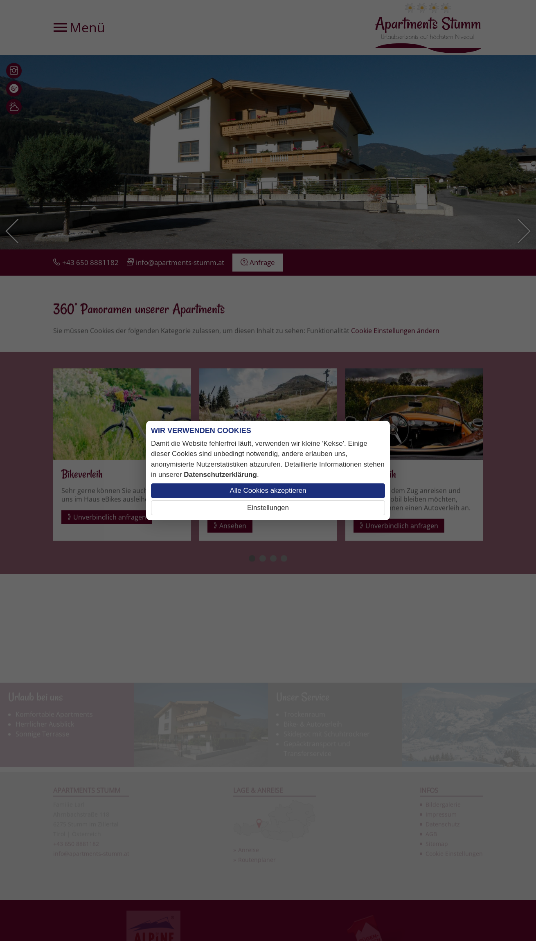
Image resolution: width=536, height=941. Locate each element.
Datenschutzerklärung (220, 474)
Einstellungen (268, 508)
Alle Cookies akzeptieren (268, 490)
